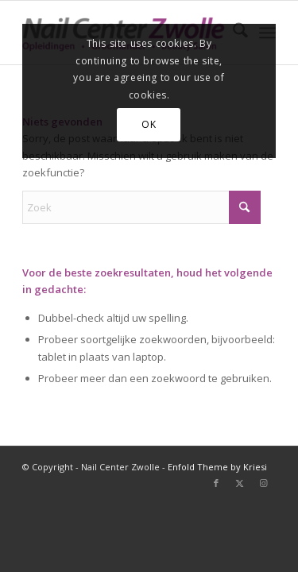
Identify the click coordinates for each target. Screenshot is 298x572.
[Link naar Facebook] (216, 483)
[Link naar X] (240, 483)
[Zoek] (141, 207)
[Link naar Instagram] (264, 483)
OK (148, 124)
